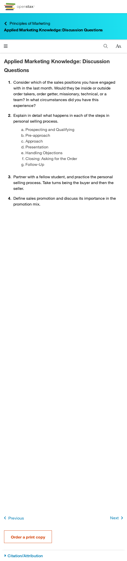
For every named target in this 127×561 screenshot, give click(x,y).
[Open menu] (5, 46)
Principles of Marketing (27, 23)
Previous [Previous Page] (13, 518)
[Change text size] (118, 46)
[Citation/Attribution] (63, 556)
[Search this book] (105, 46)
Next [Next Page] (117, 518)
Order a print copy (28, 536)
